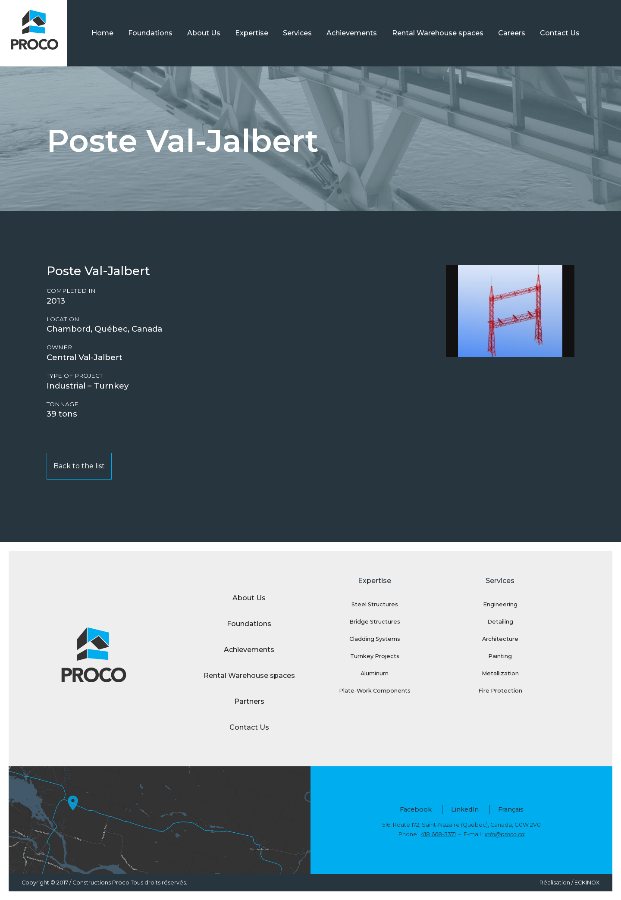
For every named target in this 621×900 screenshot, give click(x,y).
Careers (511, 33)
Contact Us (560, 33)
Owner (59, 347)
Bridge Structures (374, 621)
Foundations (150, 33)
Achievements (351, 33)
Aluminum (375, 673)
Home (102, 33)
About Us (203, 33)
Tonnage (62, 404)
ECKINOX (586, 882)
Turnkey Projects (374, 656)
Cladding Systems (374, 639)
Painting (500, 656)
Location (63, 319)
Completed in (71, 291)
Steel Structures (374, 604)
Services (297, 33)
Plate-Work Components (375, 690)
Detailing (500, 621)
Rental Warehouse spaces (437, 33)
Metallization (500, 673)
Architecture (500, 639)
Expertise (251, 33)
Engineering (500, 604)
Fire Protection (500, 690)
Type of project (75, 376)
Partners (249, 701)
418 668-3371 (438, 834)
